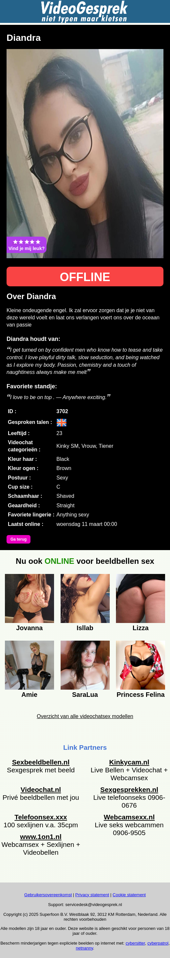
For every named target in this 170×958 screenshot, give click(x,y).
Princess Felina (141, 694)
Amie (29, 694)
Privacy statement (92, 894)
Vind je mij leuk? (27, 245)
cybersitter (135, 943)
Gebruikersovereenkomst (48, 894)
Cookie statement (129, 894)
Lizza (141, 627)
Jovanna (29, 627)
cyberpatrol (157, 943)
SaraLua (85, 694)
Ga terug (18, 539)
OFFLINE (85, 277)
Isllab (85, 627)
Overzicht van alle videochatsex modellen (85, 716)
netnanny (84, 948)
